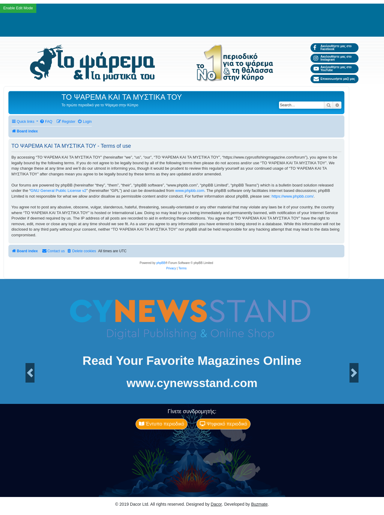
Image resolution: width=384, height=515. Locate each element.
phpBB (160, 263)
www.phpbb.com (189, 190)
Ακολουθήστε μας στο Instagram (333, 58)
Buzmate (259, 504)
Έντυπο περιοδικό (161, 423)
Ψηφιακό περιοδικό (223, 423)
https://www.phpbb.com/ (293, 196)
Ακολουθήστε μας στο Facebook (333, 47)
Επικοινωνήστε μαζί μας (334, 79)
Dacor (216, 504)
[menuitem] (46, 122)
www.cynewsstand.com (192, 383)
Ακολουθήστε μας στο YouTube (333, 68)
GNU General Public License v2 (58, 190)
